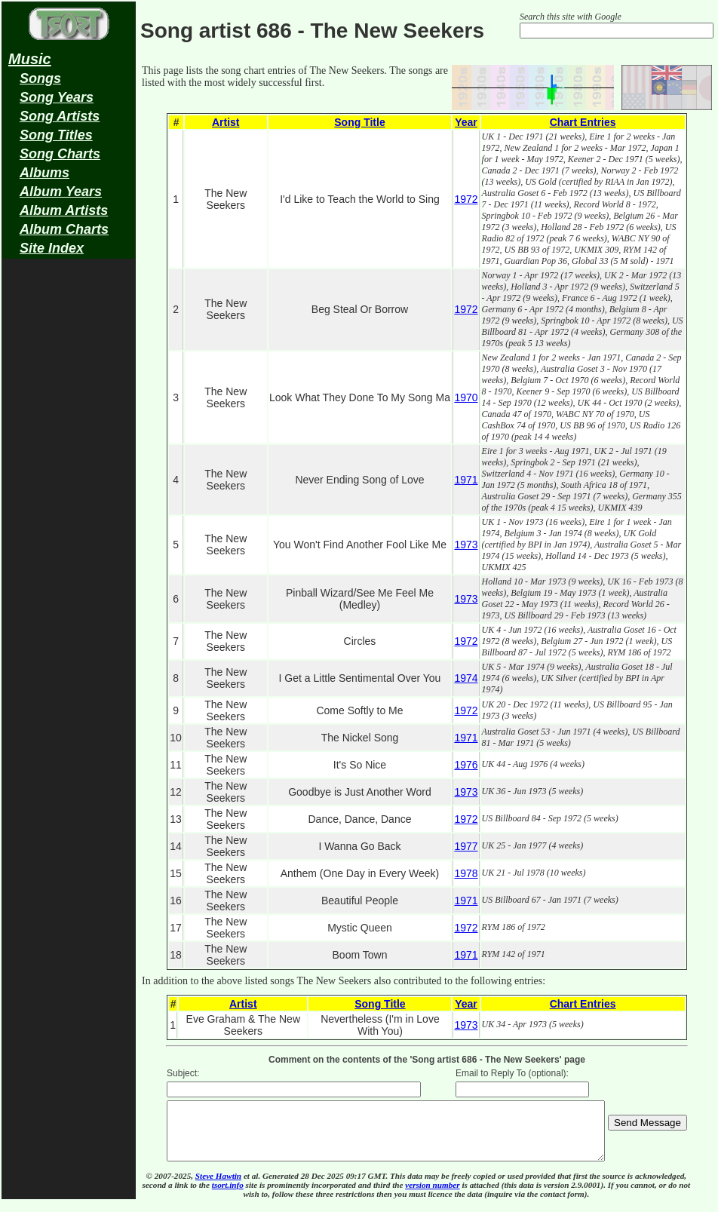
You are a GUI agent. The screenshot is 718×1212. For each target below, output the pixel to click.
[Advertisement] (68, 502)
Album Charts (64, 229)
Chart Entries (583, 122)
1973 (465, 544)
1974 (465, 678)
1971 (465, 480)
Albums (44, 172)
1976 (465, 765)
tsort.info (228, 1196)
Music (29, 59)
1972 (465, 199)
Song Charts (60, 153)
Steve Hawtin (218, 1187)
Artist (226, 122)
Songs (40, 78)
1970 (465, 397)
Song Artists (60, 116)
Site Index (52, 248)
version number (432, 1196)
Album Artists (64, 210)
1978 (465, 873)
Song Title (359, 122)
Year (466, 122)
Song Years (57, 97)
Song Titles (56, 135)
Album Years (61, 191)
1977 (465, 846)
